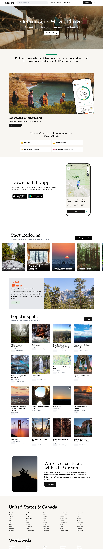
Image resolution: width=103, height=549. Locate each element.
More (88, 319)
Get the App (87, 2)
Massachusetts (63, 514)
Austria (10, 548)
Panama (79, 546)
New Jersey (80, 512)
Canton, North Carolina (79, 348)
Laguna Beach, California (79, 410)
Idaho (10, 520)
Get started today (51, 33)
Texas (61, 526)
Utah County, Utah (15, 379)
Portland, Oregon (14, 348)
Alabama (11, 516)
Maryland (45, 516)
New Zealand (63, 546)
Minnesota (79, 528)
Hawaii (44, 524)
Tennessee (62, 516)
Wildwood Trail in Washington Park (16, 346)
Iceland (44, 548)
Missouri (45, 522)
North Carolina (63, 522)
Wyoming (79, 518)
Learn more (50, 484)
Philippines (79, 548)
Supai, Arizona (77, 443)
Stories (59, 2)
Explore (52, 2)
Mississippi (11, 530)
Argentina (45, 546)
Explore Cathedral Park (81, 376)
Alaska (78, 520)
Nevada (79, 514)
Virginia (10, 524)
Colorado (11, 512)
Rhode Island (46, 526)
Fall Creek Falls (36, 376)
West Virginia (80, 526)
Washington (29, 514)
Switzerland (62, 548)
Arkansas (28, 524)
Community (66, 2)
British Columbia (29, 518)
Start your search (83, 238)
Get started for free (15, 125)
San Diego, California (36, 410)
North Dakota (46, 530)
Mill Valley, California (15, 441)
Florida (10, 522)
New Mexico (29, 526)
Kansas (27, 528)
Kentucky (11, 518)
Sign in (95, 2)
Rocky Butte (57, 407)
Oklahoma (62, 520)
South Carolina (63, 518)
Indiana (61, 528)
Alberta (27, 516)
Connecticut (46, 528)
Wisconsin (11, 528)
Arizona (44, 514)
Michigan (28, 520)
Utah (78, 516)
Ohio (44, 520)
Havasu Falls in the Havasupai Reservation (81, 440)
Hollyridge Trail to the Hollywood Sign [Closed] (61, 346)
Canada (28, 546)
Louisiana (79, 524)
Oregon (10, 514)
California (45, 512)
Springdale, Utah (35, 347)
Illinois (61, 524)
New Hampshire (63, 512)
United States (12, 546)
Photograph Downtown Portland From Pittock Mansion (18, 408)
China (27, 548)
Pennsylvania (80, 522)
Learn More (15, 303)
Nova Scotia (80, 530)
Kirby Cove (14, 439)
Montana (11, 526)
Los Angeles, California (58, 348)
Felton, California (56, 370)
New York (28, 512)
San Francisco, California (37, 443)
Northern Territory (64, 530)
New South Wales (30, 530)
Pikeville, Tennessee (36, 378)
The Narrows (36, 345)
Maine (44, 518)
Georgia (28, 522)
